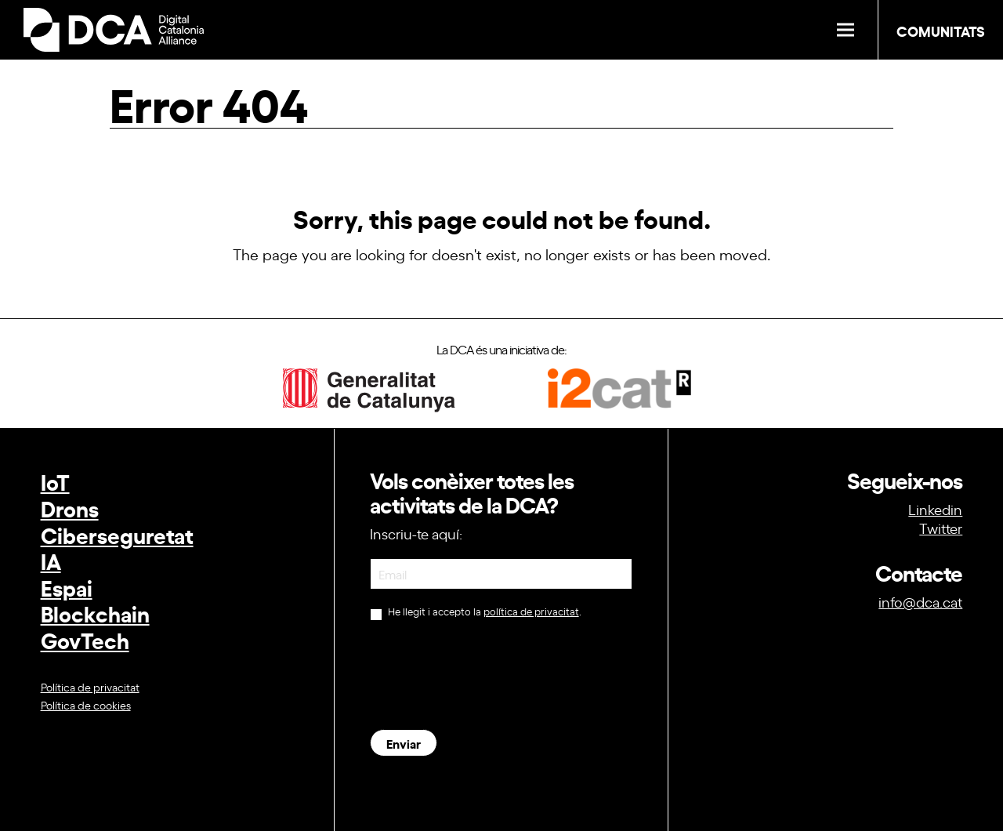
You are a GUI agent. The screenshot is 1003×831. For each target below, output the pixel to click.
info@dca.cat (920, 601)
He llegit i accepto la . (475, 612)
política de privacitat (531, 611)
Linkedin (935, 508)
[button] (845, 30)
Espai (66, 587)
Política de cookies (86, 704)
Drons (70, 507)
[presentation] (489, 675)
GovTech (85, 639)
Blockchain (95, 612)
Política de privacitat (90, 686)
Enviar (403, 743)
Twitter (940, 527)
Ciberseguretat (117, 534)
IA (51, 560)
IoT (55, 481)
